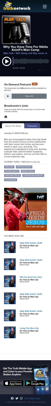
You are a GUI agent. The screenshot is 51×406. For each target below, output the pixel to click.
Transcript (32, 126)
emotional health (12, 175)
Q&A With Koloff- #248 (31, 243)
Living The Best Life (29, 328)
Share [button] (42, 70)
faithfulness (10, 180)
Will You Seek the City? (31, 277)
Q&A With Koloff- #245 (31, 294)
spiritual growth (24, 167)
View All (29, 96)
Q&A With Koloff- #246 (31, 260)
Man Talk (9, 53)
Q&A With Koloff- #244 (31, 311)
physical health (11, 171)
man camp (9, 167)
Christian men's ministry (33, 175)
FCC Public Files (32, 398)
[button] (6, 64)
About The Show (13, 126)
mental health (28, 171)
